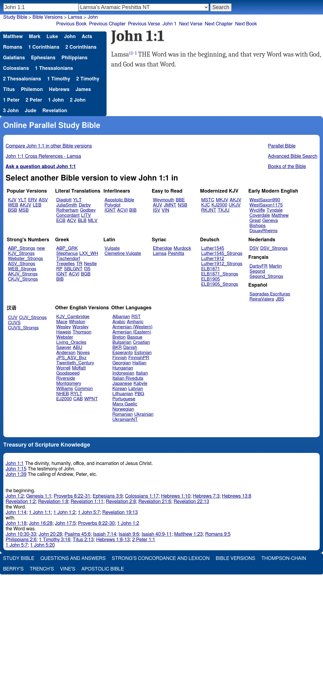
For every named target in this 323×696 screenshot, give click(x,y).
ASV (43, 200)
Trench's (42, 569)
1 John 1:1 (40, 512)
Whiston (77, 322)
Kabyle (140, 383)
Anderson (66, 352)
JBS (279, 299)
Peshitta (176, 253)
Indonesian (123, 373)
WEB (13, 205)
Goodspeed (68, 373)
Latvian (135, 388)
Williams (64, 388)
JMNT (170, 205)
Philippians (74, 57)
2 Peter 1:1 (143, 539)
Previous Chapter (107, 23)
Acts (87, 36)
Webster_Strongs (25, 258)
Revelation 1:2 (21, 501)
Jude (30, 110)
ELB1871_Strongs (219, 274)
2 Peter (34, 100)
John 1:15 (16, 469)
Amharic (135, 322)
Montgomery (68, 383)
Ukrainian (143, 414)
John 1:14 (16, 512)
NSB (182, 205)
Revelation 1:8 (53, 501)
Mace (62, 322)
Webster (64, 337)
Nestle (90, 264)
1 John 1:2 (64, 512)
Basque (135, 337)
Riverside (65, 378)
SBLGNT (73, 269)
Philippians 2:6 (21, 539)
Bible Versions (47, 17)
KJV (12, 200)
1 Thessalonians (54, 68)
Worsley (80, 327)
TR (79, 264)
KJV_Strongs (21, 253)
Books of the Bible (287, 166)
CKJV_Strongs (23, 279)
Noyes (83, 352)
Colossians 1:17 (142, 496)
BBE (180, 200)
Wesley (63, 327)
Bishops (257, 225)
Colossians (16, 68)
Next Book (246, 23)
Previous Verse (144, 23)
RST (136, 316)
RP (59, 269)
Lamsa (75, 17)
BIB (133, 210)
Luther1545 (212, 248)
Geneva (270, 220)
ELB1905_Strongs (219, 284)
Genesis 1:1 (38, 496)
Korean (119, 388)
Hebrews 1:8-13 (113, 539)
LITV (86, 215)
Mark (34, 36)
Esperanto (122, 352)
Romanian (122, 414)
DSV (254, 248)
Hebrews (59, 89)
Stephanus (67, 253)
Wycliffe (257, 210)
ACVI (122, 210)
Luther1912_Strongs (221, 264)
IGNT (110, 210)
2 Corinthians (81, 47)
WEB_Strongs (22, 269)
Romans (12, 47)
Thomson (82, 332)
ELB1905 (210, 279)
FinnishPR (138, 358)
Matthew (13, 36)
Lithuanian (122, 394)
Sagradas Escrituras (269, 294)
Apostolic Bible (102, 569)
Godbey (88, 210)
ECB (60, 220)
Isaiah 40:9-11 (157, 534)
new (41, 248)
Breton (119, 337)
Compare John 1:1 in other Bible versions (49, 146)
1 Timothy (58, 78)
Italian (142, 373)
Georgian (121, 363)
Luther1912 (212, 258)
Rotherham (67, 210)
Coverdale (259, 215)
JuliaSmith (66, 205)
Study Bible (15, 17)
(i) (131, 53)
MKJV (222, 200)
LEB (37, 205)
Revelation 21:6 (154, 501)
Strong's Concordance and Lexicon (160, 558)
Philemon (32, 89)
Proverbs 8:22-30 (96, 523)
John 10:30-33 (21, 534)
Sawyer (63, 347)
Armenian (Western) (132, 327)
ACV (71, 220)
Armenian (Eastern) (131, 332)
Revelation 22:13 (191, 501)
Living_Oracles (71, 342)
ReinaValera (261, 299)
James (83, 89)
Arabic (118, 322)
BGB (86, 274)
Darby (85, 205)
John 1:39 (16, 474)
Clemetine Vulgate (122, 253)
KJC (205, 205)
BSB (12, 210)
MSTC (207, 200)
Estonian (143, 352)
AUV (157, 205)
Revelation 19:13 (120, 512)
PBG (139, 394)
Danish (130, 347)
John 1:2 (15, 496)
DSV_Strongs (274, 248)
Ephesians (43, 57)
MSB (23, 210)
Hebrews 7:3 (206, 496)
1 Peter (11, 100)
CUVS (14, 322)
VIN (165, 210)
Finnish (119, 358)
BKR (117, 347)
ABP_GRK (67, 248)
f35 (87, 269)
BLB (82, 220)
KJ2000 (219, 205)
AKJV (25, 205)
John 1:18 (16, 523)
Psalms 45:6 (77, 534)
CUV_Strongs (33, 317)
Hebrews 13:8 (236, 496)
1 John (56, 100)
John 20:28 (50, 534)
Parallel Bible (281, 146)
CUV (13, 317)
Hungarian (122, 368)
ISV (156, 210)
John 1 (169, 23)
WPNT (91, 399)
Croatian (141, 342)
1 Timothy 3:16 (55, 539)
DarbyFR (258, 266)
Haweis (63, 332)
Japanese (122, 383)
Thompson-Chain (283, 558)
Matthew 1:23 (188, 534)
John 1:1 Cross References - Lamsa (43, 156)
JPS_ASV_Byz (71, 358)
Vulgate (112, 248)
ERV (32, 200)
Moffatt (79, 368)
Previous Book (71, 23)
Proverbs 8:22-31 (72, 496)
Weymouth (163, 200)
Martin (275, 266)
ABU (77, 347)
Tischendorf (68, 258)
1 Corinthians (43, 47)
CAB (78, 399)
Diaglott (63, 200)
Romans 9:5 (218, 534)
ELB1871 (210, 269)
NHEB (62, 394)
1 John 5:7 (89, 512)
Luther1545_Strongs (221, 253)
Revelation (54, 110)
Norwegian (123, 409)
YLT (22, 200)
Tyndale (275, 210)
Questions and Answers (73, 558)
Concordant (68, 215)
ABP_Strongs (21, 248)
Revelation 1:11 (87, 501)
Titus (9, 89)
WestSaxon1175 (266, 205)
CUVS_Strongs (23, 328)
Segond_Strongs (266, 276)
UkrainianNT (125, 419)
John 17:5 (65, 523)
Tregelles (65, 264)
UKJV (235, 205)
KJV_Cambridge (73, 316)
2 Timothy (87, 78)
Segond (257, 271)
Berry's (13, 569)
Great (255, 220)
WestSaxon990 (264, 200)
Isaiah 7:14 (104, 534)
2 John (78, 100)
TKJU (223, 210)
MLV (92, 220)
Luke (52, 36)
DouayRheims (263, 231)
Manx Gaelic (124, 404)
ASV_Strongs (21, 264)
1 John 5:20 (42, 545)
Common (83, 388)
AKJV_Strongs (23, 274)
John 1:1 (15, 463)
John (92, 17)
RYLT (76, 394)
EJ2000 (64, 399)
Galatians (14, 57)
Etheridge (162, 248)
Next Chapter (218, 23)
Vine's (67, 569)
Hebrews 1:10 (175, 496)
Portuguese (123, 399)
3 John (11, 110)
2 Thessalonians (22, 78)
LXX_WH (88, 253)
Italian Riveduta (127, 378)
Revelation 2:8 (121, 501)
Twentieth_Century (75, 363)
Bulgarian (121, 342)
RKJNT (208, 210)
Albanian (121, 316)
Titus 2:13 (83, 539)
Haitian (139, 363)
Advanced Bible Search (292, 156)
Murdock (182, 248)
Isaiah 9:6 (129, 534)
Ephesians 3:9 (108, 496)
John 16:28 (40, 523)
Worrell (63, 368)
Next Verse (191, 23)
